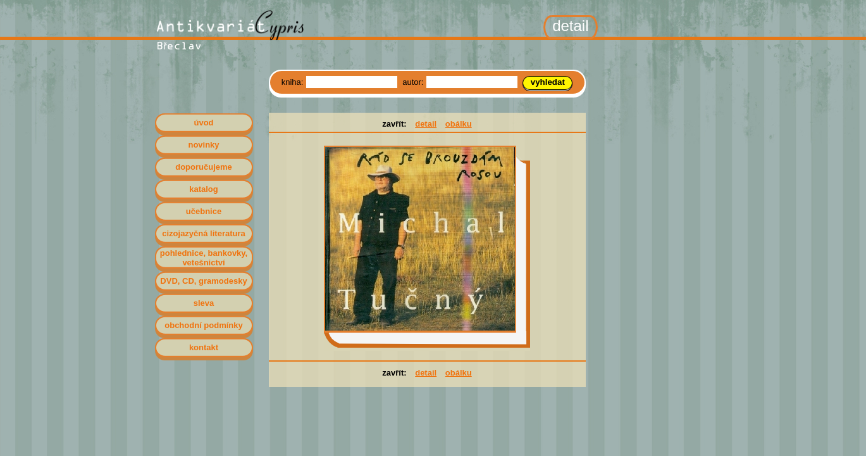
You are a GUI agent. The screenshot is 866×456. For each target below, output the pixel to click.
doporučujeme (203, 167)
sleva (204, 303)
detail (425, 124)
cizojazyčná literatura (203, 233)
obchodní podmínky (203, 325)
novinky (203, 144)
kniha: (293, 82)
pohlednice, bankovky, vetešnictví (203, 257)
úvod (203, 122)
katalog (203, 189)
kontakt (203, 347)
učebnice (203, 211)
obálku (458, 124)
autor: (414, 82)
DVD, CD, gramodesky (203, 281)
